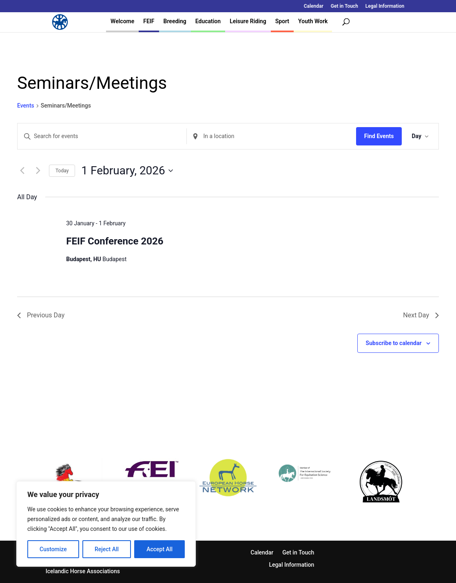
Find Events (379, 136)
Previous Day (40, 315)
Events (25, 105)
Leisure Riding (248, 21)
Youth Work (313, 21)
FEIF (148, 21)
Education (208, 21)
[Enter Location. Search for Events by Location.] (271, 136)
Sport (282, 21)
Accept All (159, 549)
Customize (53, 549)
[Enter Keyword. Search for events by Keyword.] (102, 136)
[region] (106, 524)
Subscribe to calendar (394, 343)
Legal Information (384, 6)
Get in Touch (344, 6)
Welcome (122, 21)
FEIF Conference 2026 (114, 241)
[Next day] (38, 171)
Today (62, 171)
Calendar (313, 6)
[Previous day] (22, 171)
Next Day (421, 315)
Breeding (175, 21)
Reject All (107, 549)
